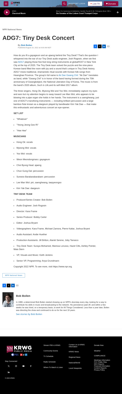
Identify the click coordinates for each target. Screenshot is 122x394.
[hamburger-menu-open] (6, 3)
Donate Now (99, 345)
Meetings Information (102, 360)
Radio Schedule (49, 362)
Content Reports (100, 368)
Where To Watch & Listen (53, 367)
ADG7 (21, 62)
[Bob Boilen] (8, 299)
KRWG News (74, 352)
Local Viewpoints (75, 368)
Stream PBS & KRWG (51, 345)
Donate (112, 3)
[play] (7, 12)
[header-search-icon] (64, 3)
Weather (97, 351)
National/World (74, 363)
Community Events (50, 351)
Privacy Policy (99, 370)
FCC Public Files (100, 362)
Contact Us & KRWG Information (77, 346)
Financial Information (102, 366)
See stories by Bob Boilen (29, 314)
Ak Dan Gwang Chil (68, 75)
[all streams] (118, 12)
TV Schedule (48, 356)
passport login (76, 4)
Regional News (74, 357)
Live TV (95, 3)
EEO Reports (99, 364)
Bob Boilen (26, 45)
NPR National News (12, 29)
